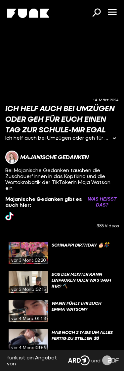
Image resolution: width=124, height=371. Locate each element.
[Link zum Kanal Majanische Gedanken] (47, 157)
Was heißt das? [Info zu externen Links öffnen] (102, 202)
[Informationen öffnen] (114, 139)
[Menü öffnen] (112, 12)
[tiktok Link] (9, 216)
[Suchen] (96, 13)
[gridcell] (62, 253)
